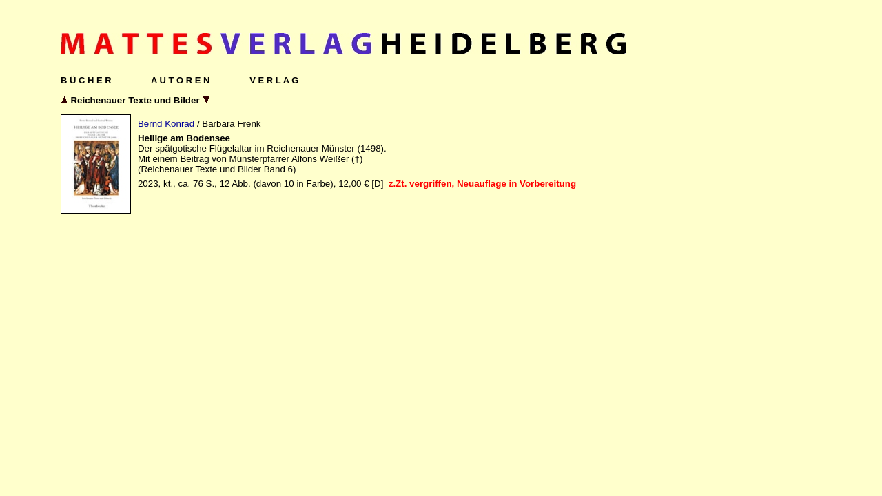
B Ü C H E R (86, 80)
